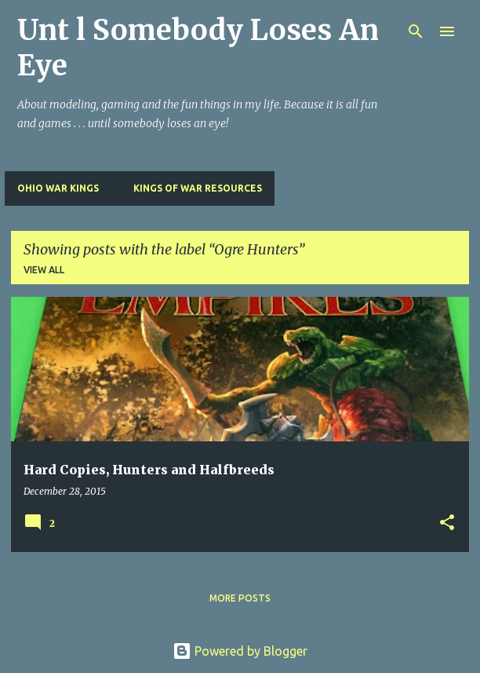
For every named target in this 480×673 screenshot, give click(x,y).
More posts (240, 598)
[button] (447, 523)
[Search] (415, 31)
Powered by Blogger (240, 651)
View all (44, 270)
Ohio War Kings (58, 188)
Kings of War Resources (197, 188)
